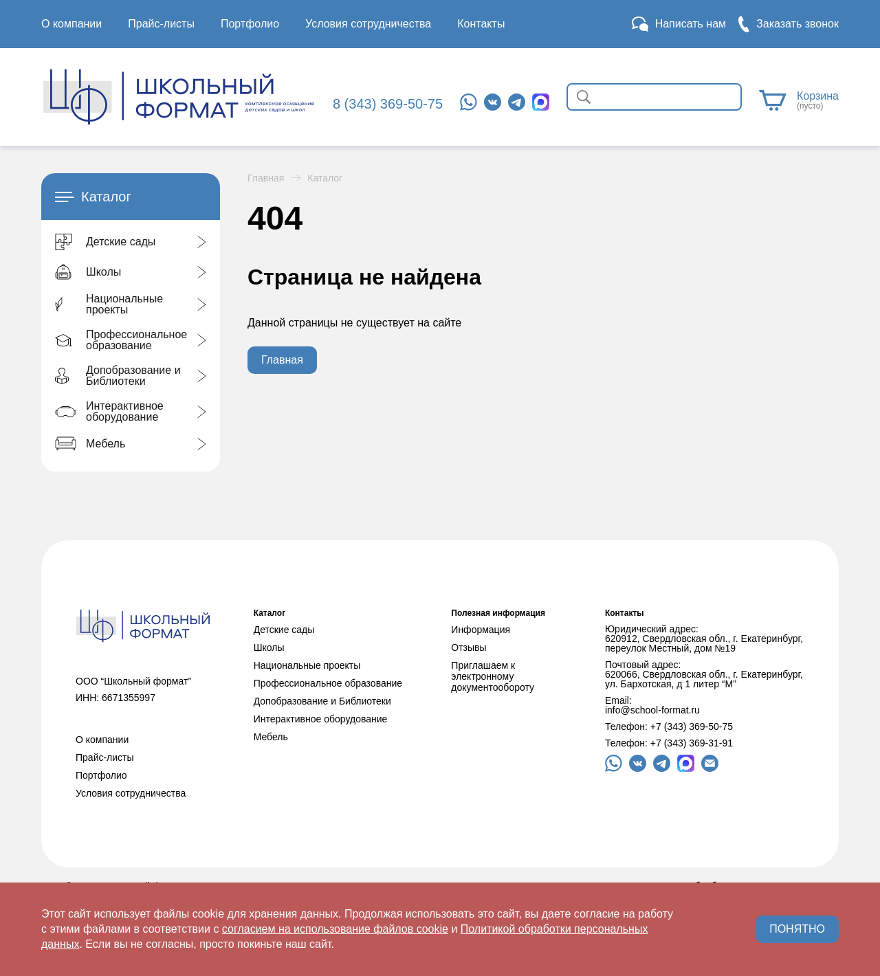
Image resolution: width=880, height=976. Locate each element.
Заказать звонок (797, 24)
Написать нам (690, 24)
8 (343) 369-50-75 (388, 104)
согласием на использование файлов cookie (335, 929)
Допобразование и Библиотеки (322, 701)
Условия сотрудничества (368, 24)
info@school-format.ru (652, 710)
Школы (269, 647)
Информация (480, 629)
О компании (71, 24)
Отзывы (468, 647)
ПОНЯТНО (797, 929)
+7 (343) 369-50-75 (691, 726)
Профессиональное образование (328, 683)
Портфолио (250, 24)
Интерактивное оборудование (321, 718)
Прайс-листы (161, 24)
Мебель (271, 736)
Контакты (481, 24)
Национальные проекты (307, 665)
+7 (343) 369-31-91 (691, 742)
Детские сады (284, 629)
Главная (266, 178)
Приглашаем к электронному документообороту (492, 676)
